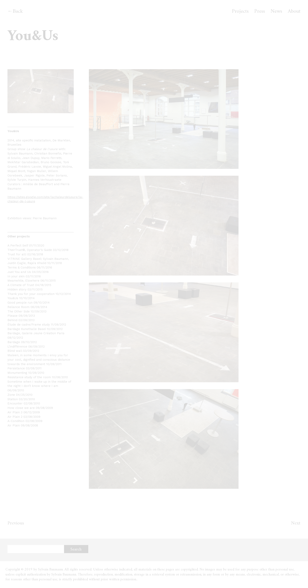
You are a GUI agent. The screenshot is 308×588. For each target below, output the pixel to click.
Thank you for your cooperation (31, 294)
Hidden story (16, 289)
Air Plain (13, 425)
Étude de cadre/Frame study (28, 324)
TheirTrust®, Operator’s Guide (29, 250)
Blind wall (14, 351)
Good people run (20, 302)
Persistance (16, 368)
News (276, 11)
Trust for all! (16, 254)
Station (12, 399)
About (294, 11)
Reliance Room (18, 307)
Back (18, 11)
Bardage (13, 342)
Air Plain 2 (14, 417)
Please (12, 315)
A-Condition (15, 421)
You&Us (12, 298)
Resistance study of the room (29, 377)
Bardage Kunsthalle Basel (26, 329)
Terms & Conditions (21, 267)
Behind (12, 320)
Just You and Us (19, 272)
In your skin (16, 276)
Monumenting (17, 373)
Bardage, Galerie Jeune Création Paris (35, 333)
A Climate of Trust (20, 285)
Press (259, 11)
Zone (11, 395)
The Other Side (18, 311)
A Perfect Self (17, 245)
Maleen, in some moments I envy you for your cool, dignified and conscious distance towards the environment (38, 359)
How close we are (21, 408)
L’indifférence (17, 346)
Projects (240, 11)
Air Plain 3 (14, 412)
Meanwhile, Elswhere (23, 280)
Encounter (15, 403)
